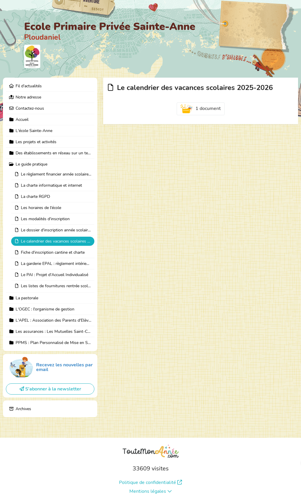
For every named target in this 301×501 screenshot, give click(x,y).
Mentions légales (150, 491)
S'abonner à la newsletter (50, 389)
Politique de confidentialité (150, 482)
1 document (200, 108)
